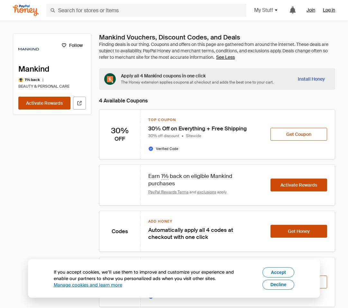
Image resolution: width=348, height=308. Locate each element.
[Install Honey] (311, 79)
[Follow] (72, 45)
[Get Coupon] (298, 134)
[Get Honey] (298, 231)
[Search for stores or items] (146, 10)
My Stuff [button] (266, 10)
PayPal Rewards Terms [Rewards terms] (168, 192)
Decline (278, 284)
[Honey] (26, 10)
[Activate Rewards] (44, 103)
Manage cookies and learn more (88, 284)
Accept (278, 272)
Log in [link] (329, 10)
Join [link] (311, 10)
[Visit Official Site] (79, 103)
